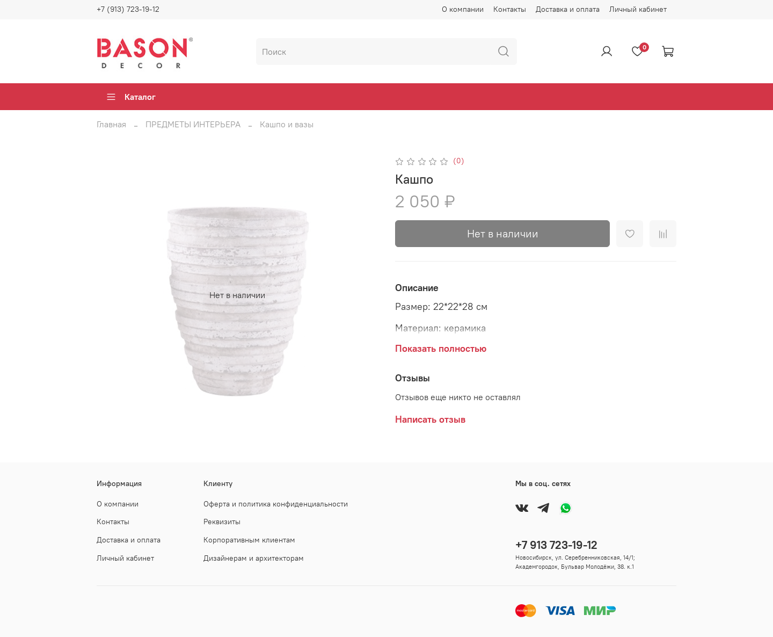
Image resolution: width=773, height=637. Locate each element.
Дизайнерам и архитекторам (253, 558)
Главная (111, 124)
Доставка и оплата (568, 9)
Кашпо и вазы (286, 124)
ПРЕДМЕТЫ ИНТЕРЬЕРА (192, 124)
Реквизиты (221, 521)
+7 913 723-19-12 (556, 545)
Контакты (509, 9)
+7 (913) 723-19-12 (128, 9)
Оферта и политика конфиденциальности (275, 504)
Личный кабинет (638, 9)
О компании (463, 9)
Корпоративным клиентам (249, 540)
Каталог (131, 96)
